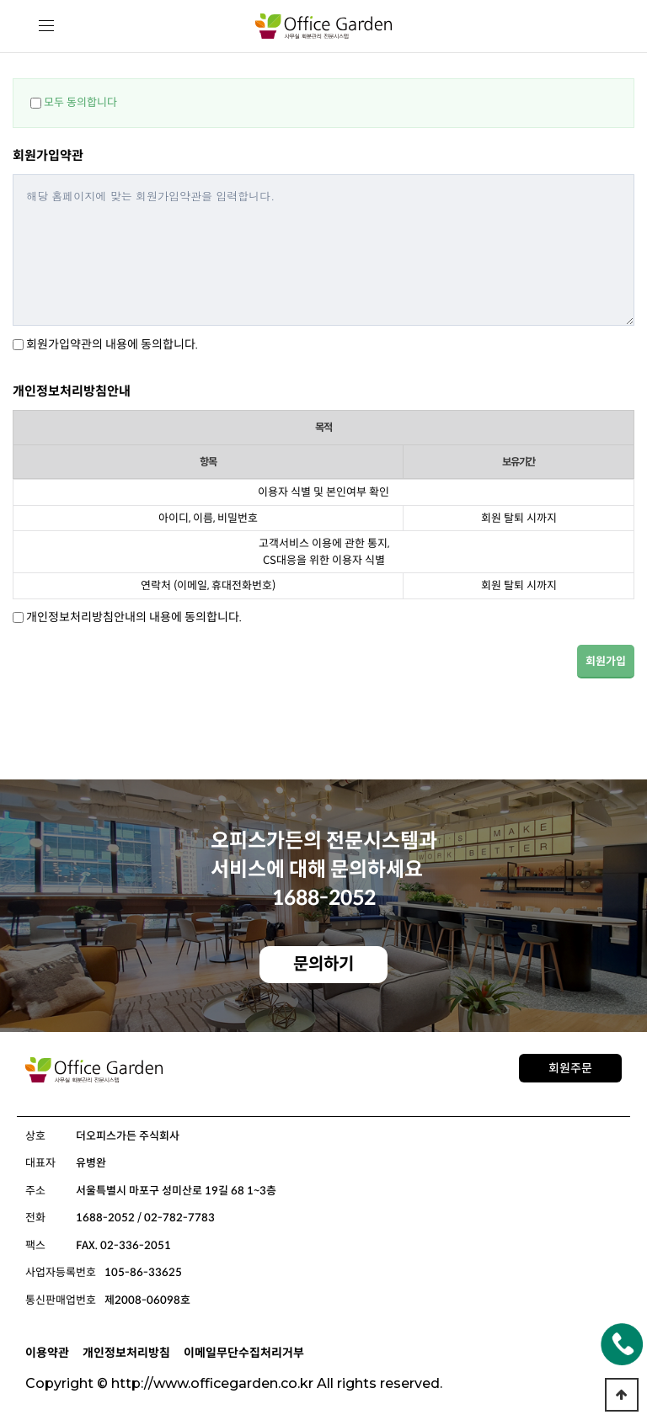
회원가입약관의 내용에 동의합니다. (112, 344)
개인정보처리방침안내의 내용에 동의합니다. (134, 617)
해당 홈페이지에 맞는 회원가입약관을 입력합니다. (323, 250)
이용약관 (47, 1352)
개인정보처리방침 (126, 1352)
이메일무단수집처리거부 (244, 1352)
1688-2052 (324, 898)
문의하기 (323, 964)
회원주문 (570, 1068)
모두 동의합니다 (80, 102)
